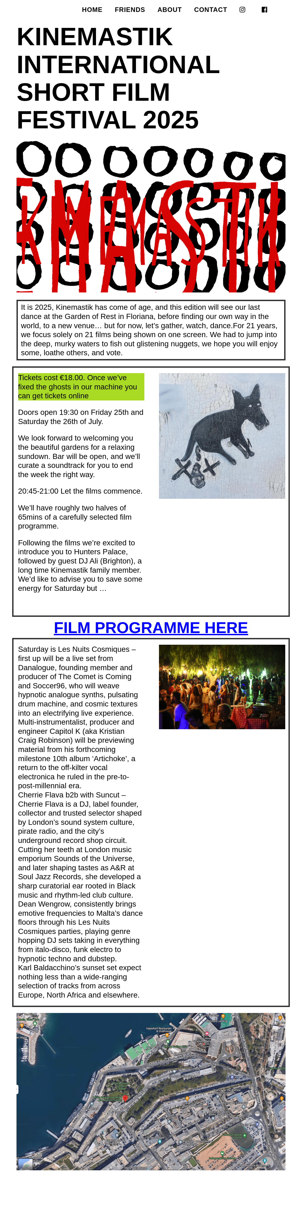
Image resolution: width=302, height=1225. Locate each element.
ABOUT (169, 10)
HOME (92, 10)
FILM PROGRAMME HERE (151, 627)
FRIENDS (130, 10)
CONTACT (210, 10)
